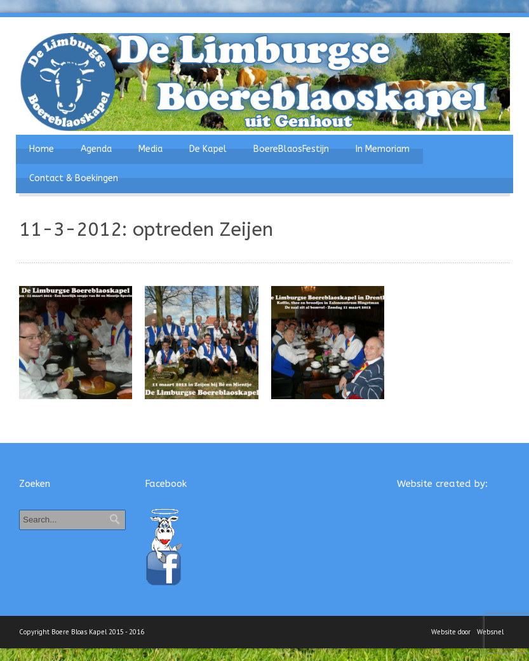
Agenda (96, 149)
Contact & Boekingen (73, 178)
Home (41, 149)
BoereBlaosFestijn (291, 149)
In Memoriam (383, 149)
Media (150, 149)
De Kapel (208, 149)
